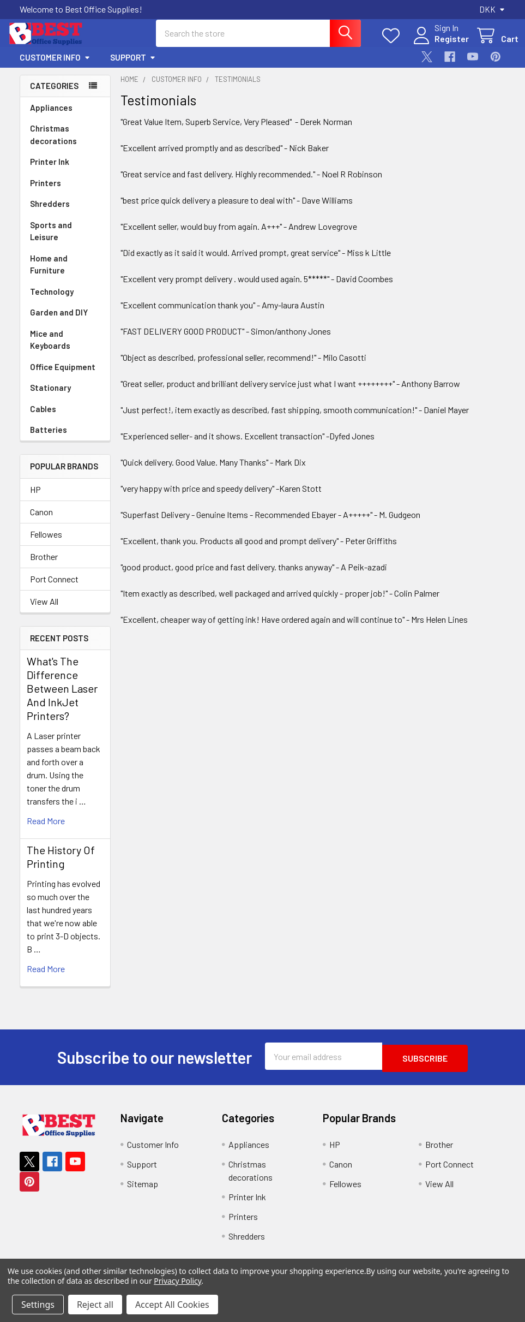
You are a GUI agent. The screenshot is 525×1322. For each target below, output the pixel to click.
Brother (44, 566)
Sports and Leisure (51, 241)
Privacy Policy (177, 1281)
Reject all (95, 1305)
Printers (45, 193)
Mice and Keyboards (50, 349)
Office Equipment (62, 377)
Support (133, 67)
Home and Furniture (49, 274)
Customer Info (55, 67)
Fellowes (46, 544)
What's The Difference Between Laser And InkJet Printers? (62, 698)
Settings (38, 1305)
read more (46, 830)
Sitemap (142, 1191)
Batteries (48, 439)
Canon (41, 521)
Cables (43, 419)
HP (35, 499)
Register (438, 45)
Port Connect (54, 588)
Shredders (50, 213)
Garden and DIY (59, 322)
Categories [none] (54, 95)
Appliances (51, 117)
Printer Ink (49, 171)
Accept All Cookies (172, 1305)
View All (44, 611)
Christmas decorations (53, 144)
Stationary (50, 397)
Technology (52, 301)
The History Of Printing (61, 866)
